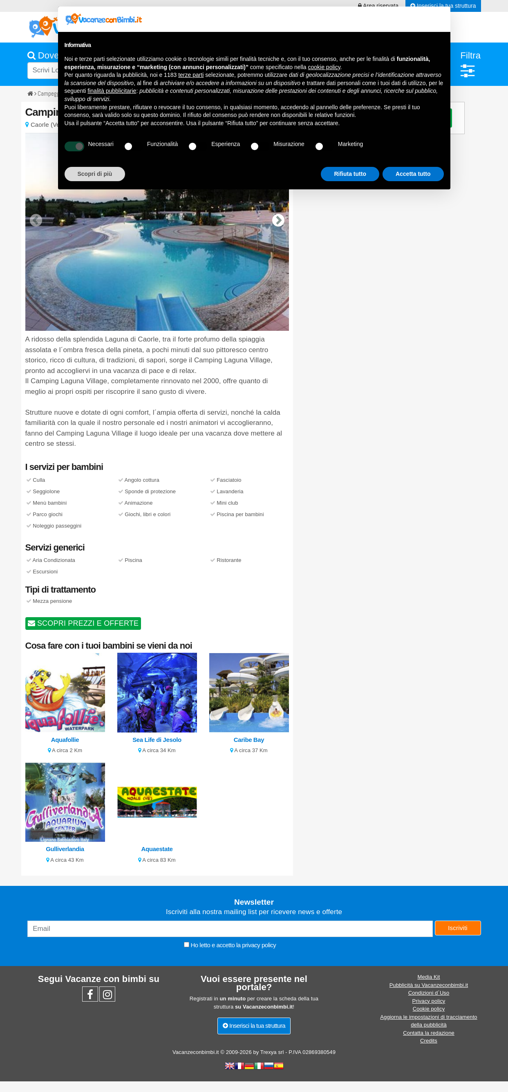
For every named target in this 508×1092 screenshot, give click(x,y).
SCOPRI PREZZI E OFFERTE (83, 623)
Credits (428, 1041)
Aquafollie (65, 739)
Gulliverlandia (65, 848)
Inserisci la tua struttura (254, 1025)
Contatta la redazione (428, 1033)
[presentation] (36, 214)
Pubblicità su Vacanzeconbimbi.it (428, 985)
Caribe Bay (249, 739)
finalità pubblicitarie (111, 91)
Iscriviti (458, 927)
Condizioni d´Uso (429, 993)
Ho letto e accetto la (230, 944)
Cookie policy (429, 1009)
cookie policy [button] (324, 67)
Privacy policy (428, 1001)
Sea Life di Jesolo (156, 739)
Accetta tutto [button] (413, 174)
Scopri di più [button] (95, 174)
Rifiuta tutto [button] (350, 174)
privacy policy (259, 944)
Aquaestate (157, 848)
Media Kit (428, 977)
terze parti (191, 75)
